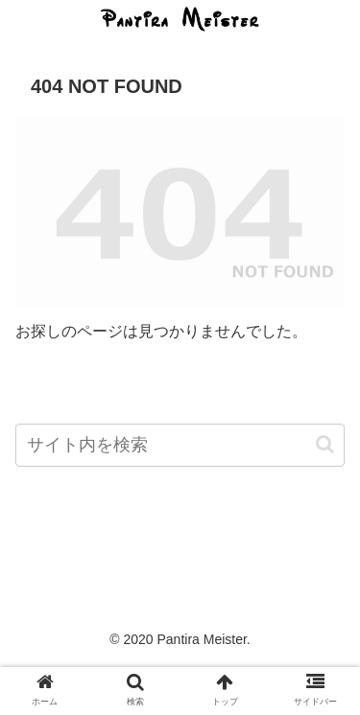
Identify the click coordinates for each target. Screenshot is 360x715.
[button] (325, 444)
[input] (180, 445)
